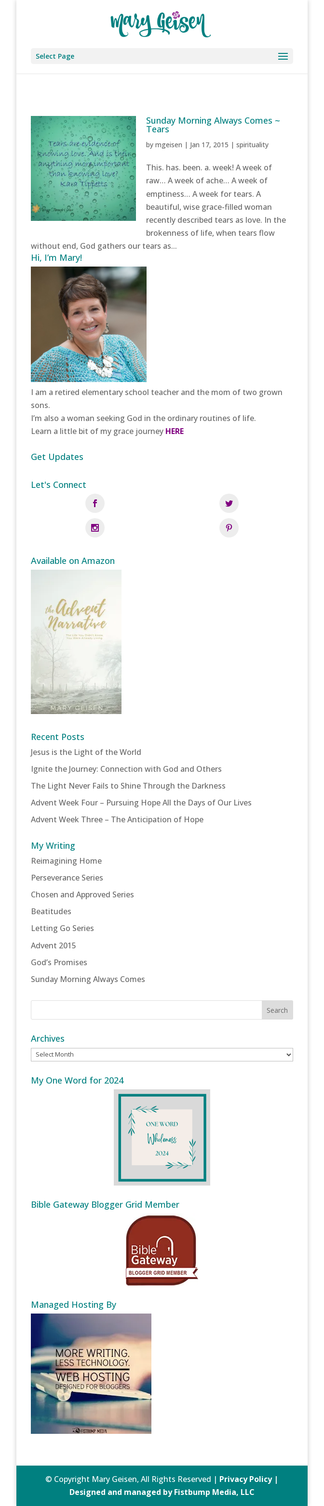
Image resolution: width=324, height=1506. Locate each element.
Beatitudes (51, 911)
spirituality (252, 144)
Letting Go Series (62, 928)
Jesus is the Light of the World (86, 752)
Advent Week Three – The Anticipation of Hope (117, 819)
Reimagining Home (66, 860)
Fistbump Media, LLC (214, 1492)
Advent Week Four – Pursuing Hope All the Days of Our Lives (141, 802)
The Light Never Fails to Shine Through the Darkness (128, 785)
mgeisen (168, 144)
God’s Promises (59, 962)
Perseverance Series (67, 877)
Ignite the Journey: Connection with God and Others (126, 769)
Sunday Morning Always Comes (88, 979)
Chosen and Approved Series (82, 894)
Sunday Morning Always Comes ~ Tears (213, 125)
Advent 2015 (53, 945)
